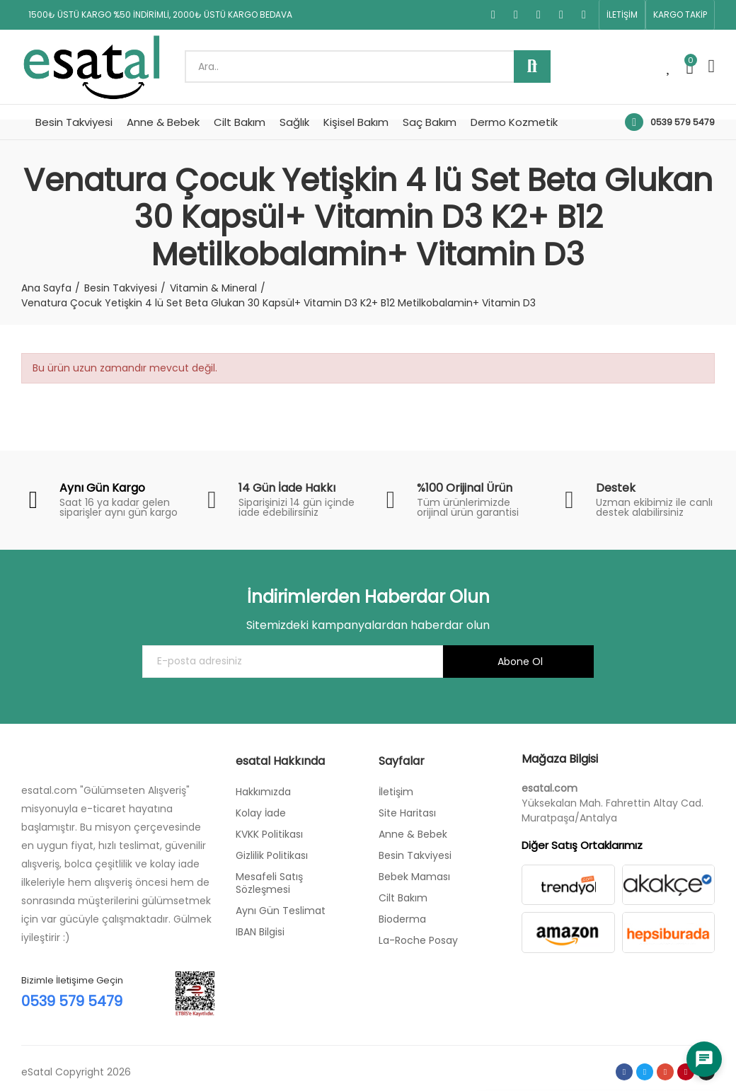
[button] (622, 15)
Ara (532, 66)
